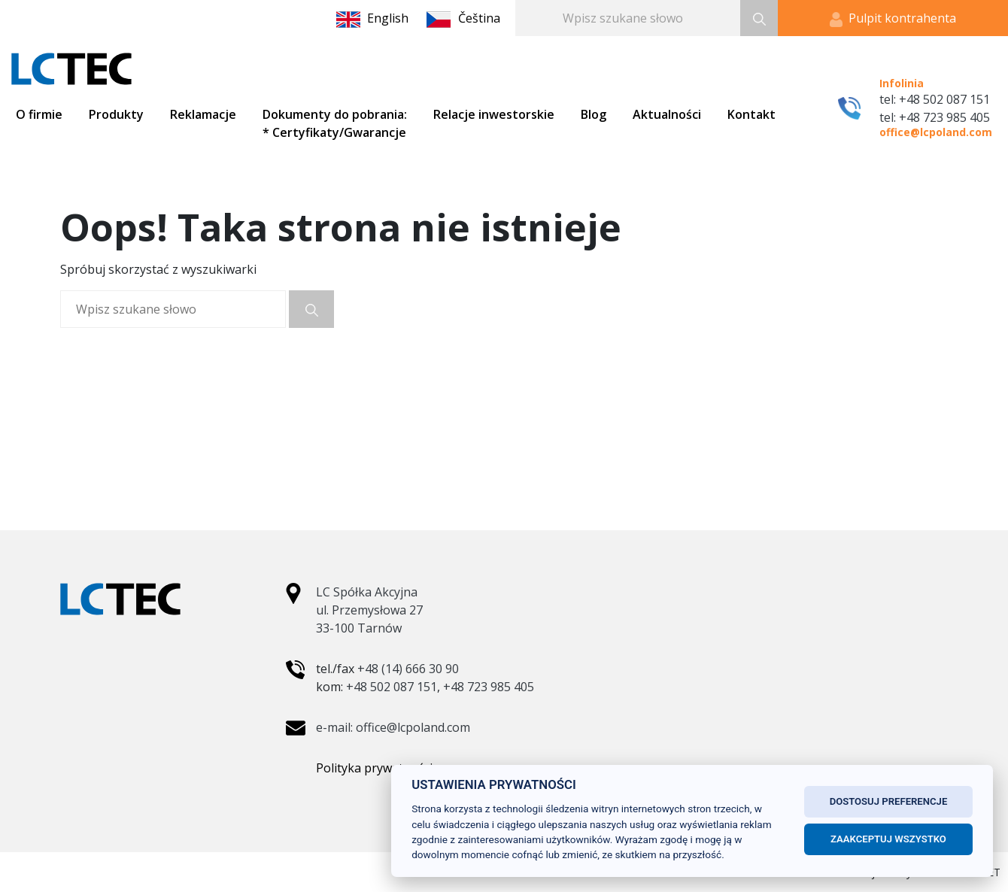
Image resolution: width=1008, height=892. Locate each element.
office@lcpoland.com (935, 132)
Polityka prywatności (374, 768)
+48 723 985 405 (488, 686)
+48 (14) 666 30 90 (408, 668)
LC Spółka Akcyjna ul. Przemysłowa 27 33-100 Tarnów (369, 610)
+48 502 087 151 (391, 686)
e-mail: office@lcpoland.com (393, 727)
